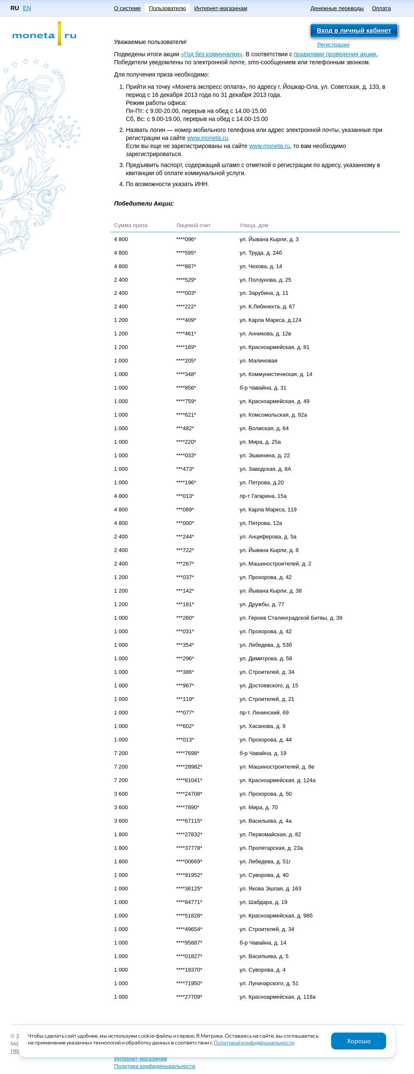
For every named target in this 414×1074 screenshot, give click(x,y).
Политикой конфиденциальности (254, 1042)
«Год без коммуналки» (211, 54)
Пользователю (167, 8)
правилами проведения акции (335, 54)
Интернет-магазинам (220, 8)
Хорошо (359, 1041)
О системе (127, 8)
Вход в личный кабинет (354, 30)
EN (27, 8)
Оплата (381, 8)
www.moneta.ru (207, 138)
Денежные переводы (337, 8)
